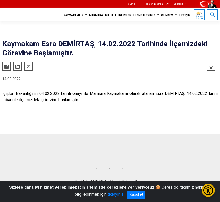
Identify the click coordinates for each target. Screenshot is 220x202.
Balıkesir (178, 4)
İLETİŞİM (184, 15)
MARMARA (96, 15)
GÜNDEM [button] (167, 15)
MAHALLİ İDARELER (118, 15)
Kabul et (136, 194)
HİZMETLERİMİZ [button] (144, 15)
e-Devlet (132, 4)
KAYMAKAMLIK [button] (73, 15)
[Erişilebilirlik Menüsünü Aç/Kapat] (208, 190)
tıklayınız (116, 194)
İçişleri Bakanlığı (155, 4)
